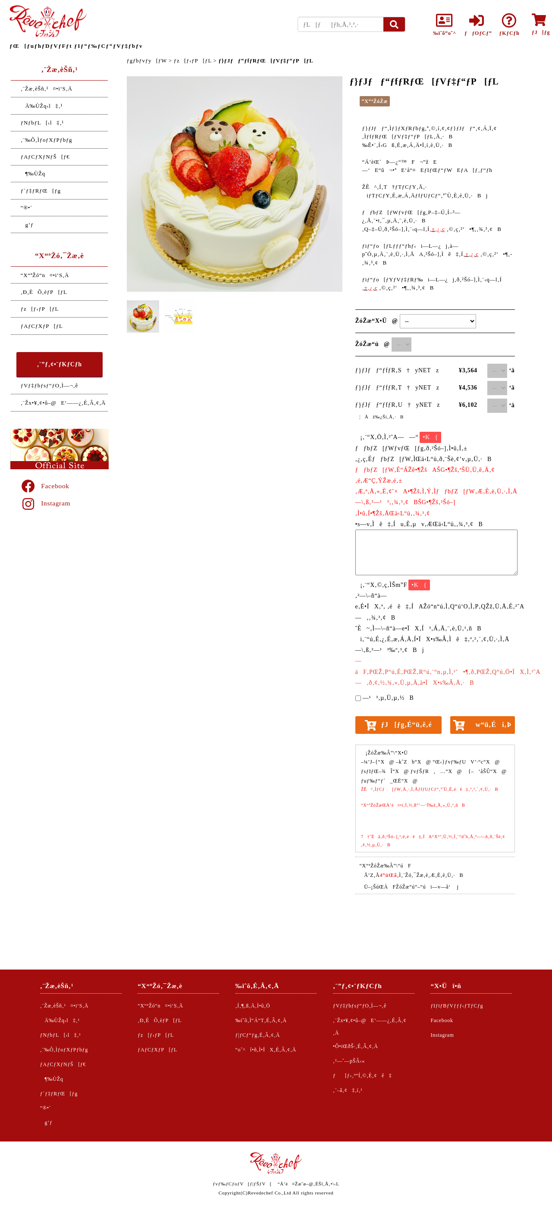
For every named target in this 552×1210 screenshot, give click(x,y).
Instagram (45, 503)
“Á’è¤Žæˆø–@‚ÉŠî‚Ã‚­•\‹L (308, 1183)
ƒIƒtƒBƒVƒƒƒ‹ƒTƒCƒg (456, 1006)
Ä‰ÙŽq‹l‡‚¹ (42, 106)
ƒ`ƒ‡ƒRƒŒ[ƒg (41, 190)
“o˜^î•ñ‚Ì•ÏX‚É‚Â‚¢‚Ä (265, 1050)
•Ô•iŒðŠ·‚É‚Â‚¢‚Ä (355, 1046)
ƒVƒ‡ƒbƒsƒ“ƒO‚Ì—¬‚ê (49, 385)
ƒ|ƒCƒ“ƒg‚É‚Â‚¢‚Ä (257, 1035)
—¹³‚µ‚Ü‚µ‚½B (388, 698)
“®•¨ (26, 207)
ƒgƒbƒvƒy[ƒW (147, 60)
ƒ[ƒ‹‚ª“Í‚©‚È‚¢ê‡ (362, 1076)
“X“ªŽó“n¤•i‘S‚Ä (45, 275)
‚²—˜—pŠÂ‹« (349, 1061)
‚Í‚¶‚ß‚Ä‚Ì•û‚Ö (252, 1006)
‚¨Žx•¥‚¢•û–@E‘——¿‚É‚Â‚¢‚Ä (63, 402)
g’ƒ (27, 224)
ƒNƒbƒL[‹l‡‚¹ (42, 122)
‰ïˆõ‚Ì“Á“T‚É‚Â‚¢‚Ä (261, 1020)
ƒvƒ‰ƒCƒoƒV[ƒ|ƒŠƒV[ (242, 1183)
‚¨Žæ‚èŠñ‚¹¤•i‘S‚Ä (46, 88)
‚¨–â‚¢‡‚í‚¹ (348, 1090)
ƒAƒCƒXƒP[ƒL (42, 326)
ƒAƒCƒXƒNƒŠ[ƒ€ (45, 156)
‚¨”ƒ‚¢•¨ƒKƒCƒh (59, 364)
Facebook (44, 486)
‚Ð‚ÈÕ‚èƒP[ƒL (44, 292)
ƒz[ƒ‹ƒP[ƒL (40, 309)
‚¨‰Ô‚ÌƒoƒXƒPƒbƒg (46, 140)
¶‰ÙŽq (33, 173)
